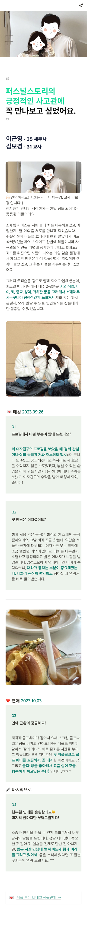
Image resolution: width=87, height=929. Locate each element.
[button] (4, 5)
